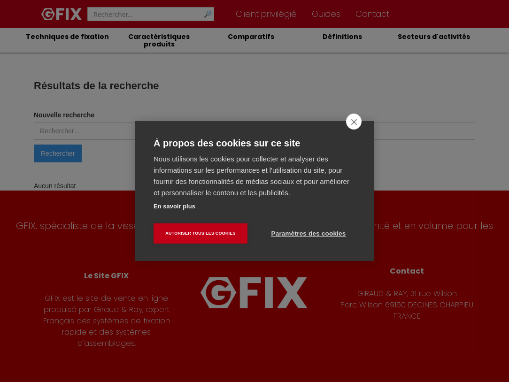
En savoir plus (174, 206)
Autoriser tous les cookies (200, 233)
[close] (354, 122)
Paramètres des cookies (308, 233)
